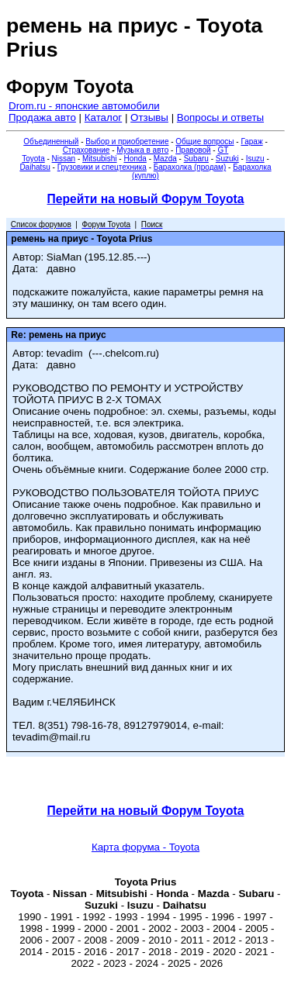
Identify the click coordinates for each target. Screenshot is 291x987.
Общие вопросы (204, 141)
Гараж (251, 141)
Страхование (86, 150)
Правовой (192, 150)
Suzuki (227, 158)
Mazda (165, 158)
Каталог (103, 117)
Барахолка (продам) (190, 167)
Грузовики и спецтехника (102, 167)
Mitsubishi (99, 158)
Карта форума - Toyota (145, 847)
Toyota (33, 158)
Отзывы (149, 117)
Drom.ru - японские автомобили (84, 106)
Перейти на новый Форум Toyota (145, 198)
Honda (134, 158)
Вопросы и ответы (220, 117)
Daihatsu (34, 167)
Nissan (64, 158)
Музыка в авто (142, 150)
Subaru (196, 158)
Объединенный (50, 141)
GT (222, 150)
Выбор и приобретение (126, 141)
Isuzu (255, 158)
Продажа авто (42, 117)
